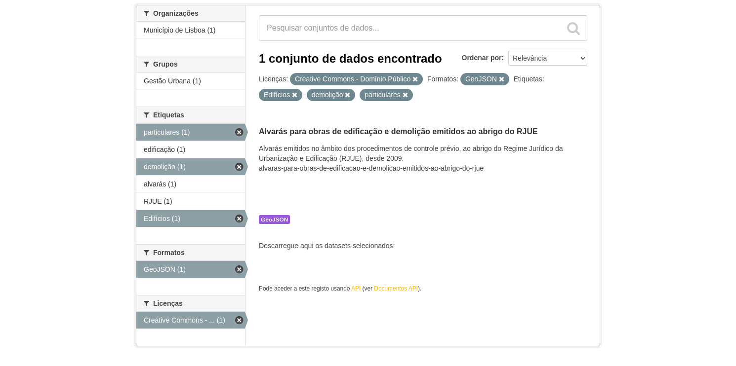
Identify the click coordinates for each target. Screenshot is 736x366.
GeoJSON (274, 219)
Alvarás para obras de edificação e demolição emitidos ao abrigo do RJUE (398, 131)
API (356, 288)
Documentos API (396, 288)
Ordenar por (482, 58)
